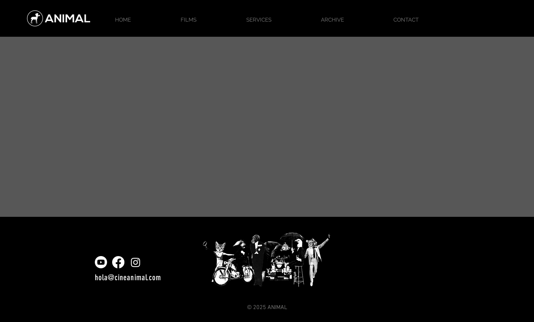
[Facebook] (118, 262)
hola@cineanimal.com (128, 277)
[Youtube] (101, 262)
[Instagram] (135, 262)
